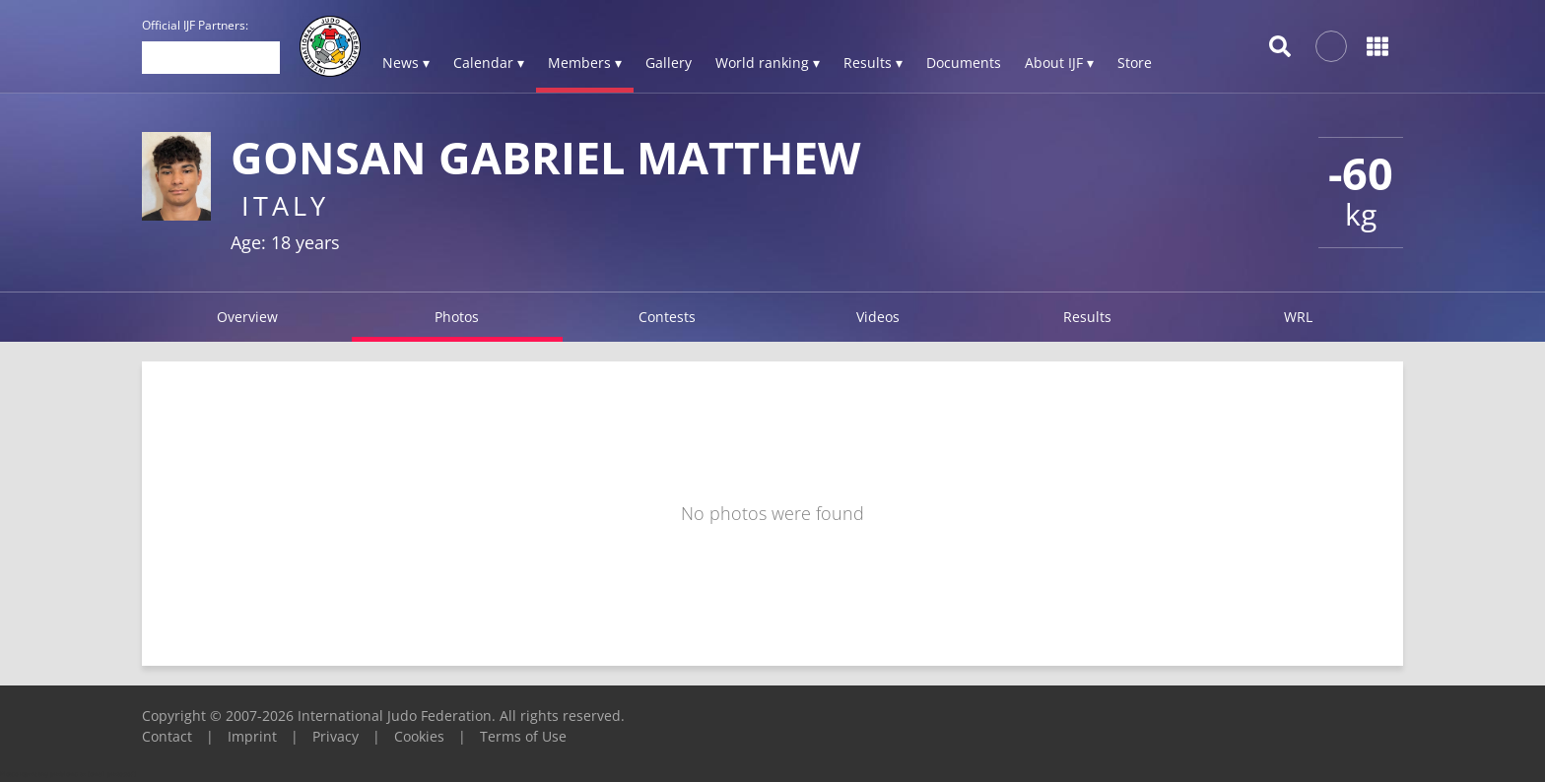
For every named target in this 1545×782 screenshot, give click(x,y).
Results (1087, 316)
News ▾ (406, 62)
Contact (167, 736)
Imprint (252, 736)
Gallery (668, 62)
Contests (667, 316)
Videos (878, 316)
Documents (963, 62)
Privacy (335, 736)
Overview (247, 316)
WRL (1298, 316)
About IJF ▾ (1059, 62)
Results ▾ (873, 62)
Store (1134, 62)
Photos (457, 316)
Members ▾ (585, 62)
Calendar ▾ (488, 62)
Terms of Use (523, 736)
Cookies (419, 736)
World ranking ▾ (767, 62)
